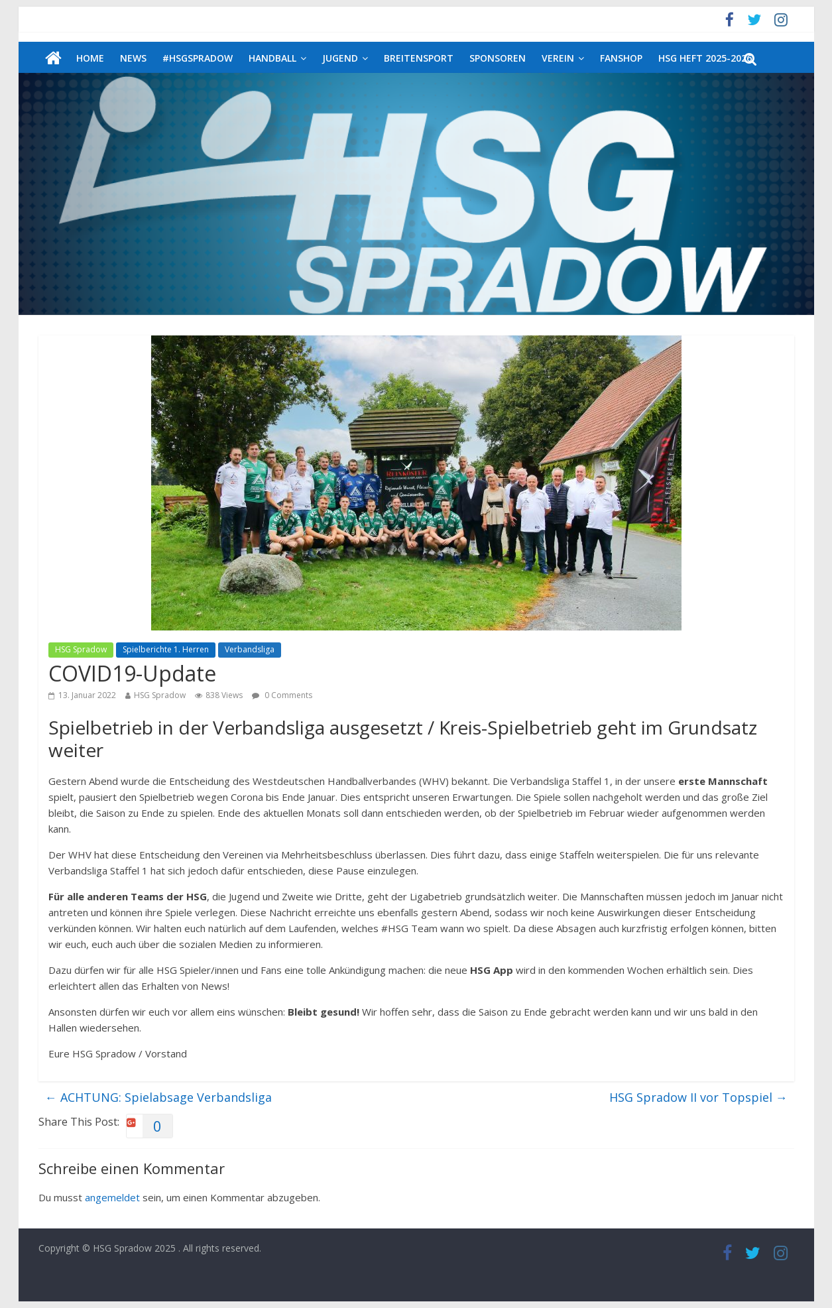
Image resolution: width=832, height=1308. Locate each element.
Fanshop (621, 58)
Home (90, 58)
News (133, 58)
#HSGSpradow (197, 58)
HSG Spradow (81, 649)
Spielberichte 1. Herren (166, 649)
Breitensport (418, 58)
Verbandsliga (249, 649)
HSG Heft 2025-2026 (705, 58)
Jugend (340, 58)
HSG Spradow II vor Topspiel (698, 1097)
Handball (272, 58)
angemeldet (112, 1197)
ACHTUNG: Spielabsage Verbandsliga (158, 1097)
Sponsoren (497, 58)
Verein (558, 58)
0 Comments (282, 695)
